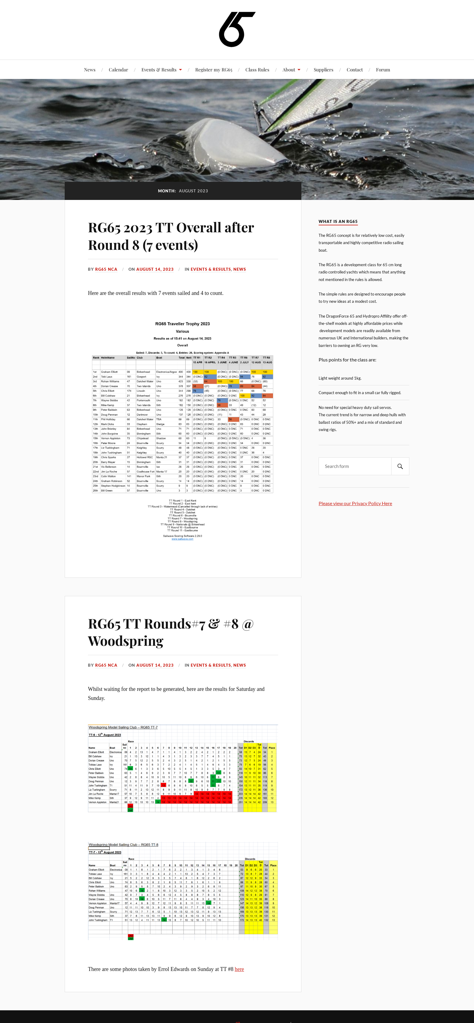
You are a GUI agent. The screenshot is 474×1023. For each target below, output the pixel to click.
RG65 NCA (106, 269)
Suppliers (323, 69)
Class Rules (257, 69)
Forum (383, 69)
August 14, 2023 (155, 269)
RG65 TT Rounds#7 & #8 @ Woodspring (171, 631)
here (239, 969)
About (289, 69)
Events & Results (159, 69)
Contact (355, 69)
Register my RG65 (213, 69)
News (90, 69)
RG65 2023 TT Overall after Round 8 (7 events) (171, 235)
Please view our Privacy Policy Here (355, 503)
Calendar (118, 69)
